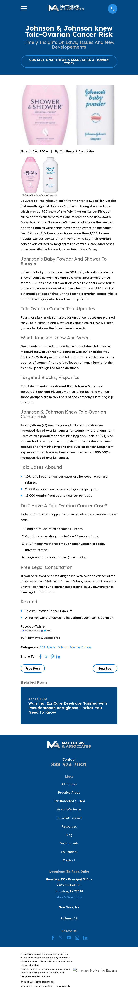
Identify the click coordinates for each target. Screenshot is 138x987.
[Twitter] (61, 938)
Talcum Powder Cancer (75, 647)
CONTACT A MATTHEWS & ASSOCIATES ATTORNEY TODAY (69, 61)
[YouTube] (69, 938)
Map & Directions (69, 897)
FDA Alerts (47, 647)
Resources (69, 826)
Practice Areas (69, 792)
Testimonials (69, 843)
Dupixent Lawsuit (69, 818)
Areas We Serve (69, 809)
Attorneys (69, 784)
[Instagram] (77, 938)
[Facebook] (53, 938)
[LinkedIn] (85, 938)
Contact (69, 860)
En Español (69, 852)
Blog (69, 835)
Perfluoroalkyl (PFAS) (69, 801)
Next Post (105, 668)
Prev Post (33, 668)
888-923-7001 (69, 764)
